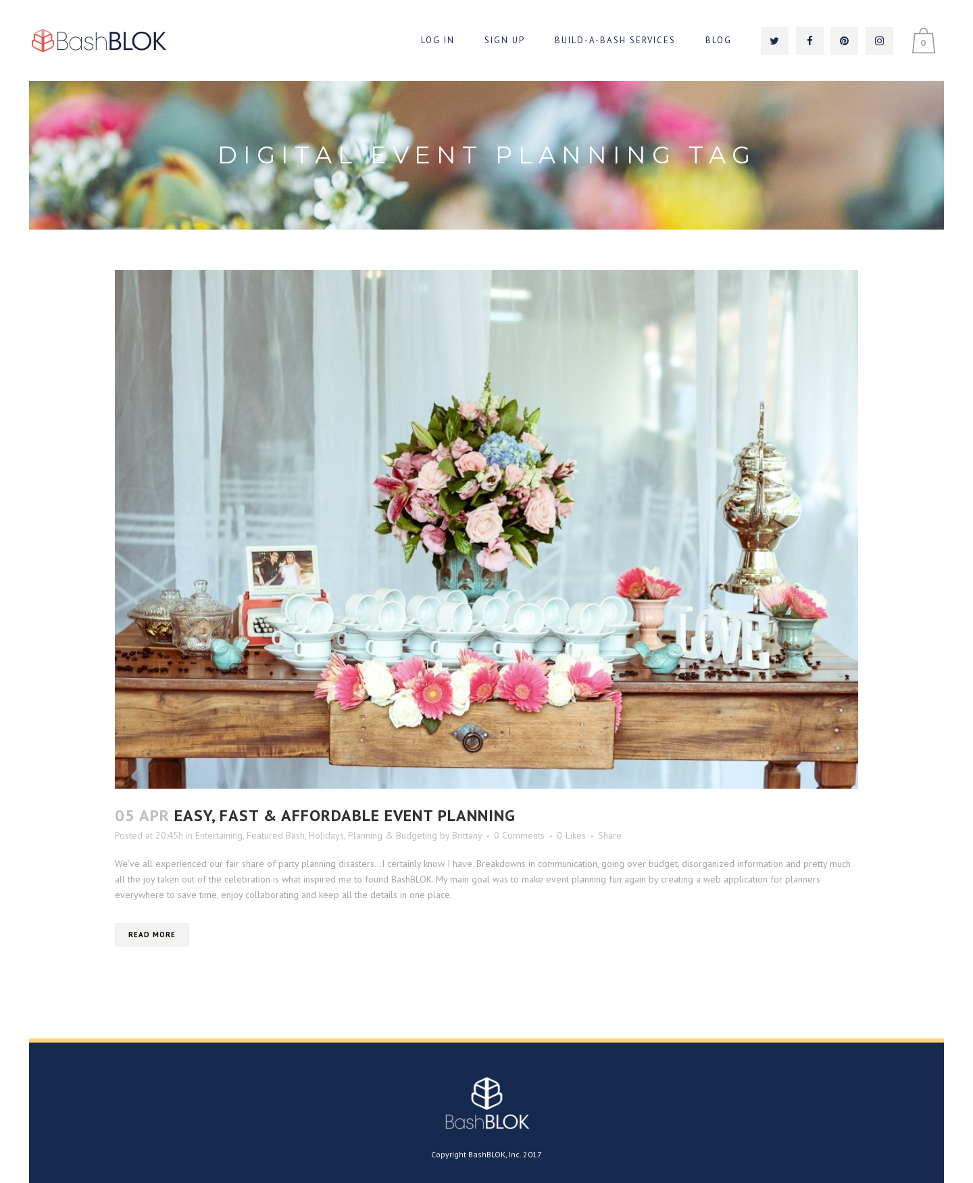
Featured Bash (276, 835)
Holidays (326, 835)
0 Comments (519, 835)
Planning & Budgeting (392, 835)
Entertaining (219, 835)
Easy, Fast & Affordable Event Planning (345, 815)
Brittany (467, 835)
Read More (152, 934)
